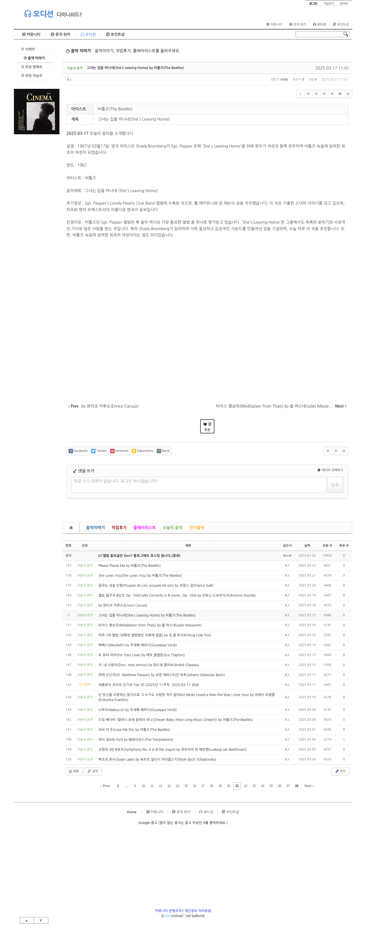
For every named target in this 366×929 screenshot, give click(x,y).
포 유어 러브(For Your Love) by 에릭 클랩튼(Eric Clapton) (141, 655)
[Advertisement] (36, 219)
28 (296, 786)
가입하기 (328, 3)
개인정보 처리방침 (197, 911)
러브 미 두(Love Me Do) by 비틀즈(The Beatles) (134, 729)
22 (245, 786)
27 (288, 786)
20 (228, 786)
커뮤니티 (274, 24)
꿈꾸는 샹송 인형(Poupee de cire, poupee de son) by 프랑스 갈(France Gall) (155, 585)
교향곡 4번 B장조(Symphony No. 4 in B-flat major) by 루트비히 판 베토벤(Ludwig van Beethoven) (172, 749)
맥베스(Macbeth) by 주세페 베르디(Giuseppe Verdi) (137, 645)
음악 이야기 (34, 58)
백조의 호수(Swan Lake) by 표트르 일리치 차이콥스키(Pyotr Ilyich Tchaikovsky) (157, 759)
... (126, 786)
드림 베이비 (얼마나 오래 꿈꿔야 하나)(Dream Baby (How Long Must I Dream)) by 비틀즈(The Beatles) (175, 720)
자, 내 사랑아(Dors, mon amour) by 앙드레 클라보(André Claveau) (148, 665)
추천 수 (344, 545)
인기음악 (196, 528)
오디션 (38, 14)
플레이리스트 (144, 528)
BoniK (287, 555)
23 (253, 786)
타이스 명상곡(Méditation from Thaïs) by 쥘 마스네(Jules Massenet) (150, 625)
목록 (73, 771)
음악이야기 (95, 528)
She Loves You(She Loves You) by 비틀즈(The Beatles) (140, 575)
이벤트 (28, 49)
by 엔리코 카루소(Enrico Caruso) (122, 605)
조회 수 (327, 545)
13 (168, 786)
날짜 (307, 545)
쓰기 (340, 771)
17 (202, 786)
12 (160, 786)
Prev (105, 786)
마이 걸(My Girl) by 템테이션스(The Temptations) (135, 739)
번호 (69, 545)
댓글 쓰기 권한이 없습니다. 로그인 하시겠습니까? (116, 481)
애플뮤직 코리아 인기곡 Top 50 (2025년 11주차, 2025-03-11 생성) (148, 685)
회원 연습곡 (31, 75)
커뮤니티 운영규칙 (168, 911)
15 (185, 786)
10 (143, 786)
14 (177, 786)
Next (309, 786)
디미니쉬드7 (69, 14)
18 (211, 786)
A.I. (69, 79)
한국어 (344, 3)
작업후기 (119, 528)
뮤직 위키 (297, 24)
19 (220, 786)
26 (279, 786)
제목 (188, 545)
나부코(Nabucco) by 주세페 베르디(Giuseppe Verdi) (137, 710)
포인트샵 (341, 24)
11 (151, 786)
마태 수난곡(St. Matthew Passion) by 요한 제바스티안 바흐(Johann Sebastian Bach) (161, 675)
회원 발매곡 (31, 67)
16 (194, 786)
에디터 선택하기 (330, 470)
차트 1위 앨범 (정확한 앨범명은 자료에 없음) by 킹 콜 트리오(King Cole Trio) (154, 635)
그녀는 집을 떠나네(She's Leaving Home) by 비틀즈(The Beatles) (135, 68)
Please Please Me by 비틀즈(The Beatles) (129, 565)
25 (270, 786)
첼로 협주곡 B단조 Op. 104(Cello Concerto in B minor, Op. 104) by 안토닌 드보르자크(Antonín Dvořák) (177, 595)
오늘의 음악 (173, 528)
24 (262, 786)
